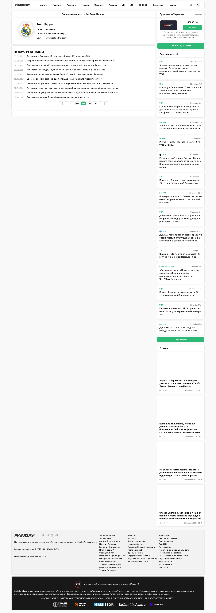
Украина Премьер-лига (110, 564)
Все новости (181, 340)
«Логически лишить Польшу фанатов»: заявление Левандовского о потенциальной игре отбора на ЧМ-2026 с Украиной (180, 274)
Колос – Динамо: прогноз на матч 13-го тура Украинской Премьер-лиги (180, 294)
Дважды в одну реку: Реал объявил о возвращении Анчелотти (58, 97)
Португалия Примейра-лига (112, 556)
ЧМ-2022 (132, 538)
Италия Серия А (106, 550)
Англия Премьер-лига (109, 541)
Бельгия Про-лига (107, 561)
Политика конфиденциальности (174, 550)
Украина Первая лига (138, 561)
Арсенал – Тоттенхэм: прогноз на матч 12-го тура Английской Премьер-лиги (180, 127)
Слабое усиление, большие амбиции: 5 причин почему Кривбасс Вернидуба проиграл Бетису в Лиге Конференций (180, 515)
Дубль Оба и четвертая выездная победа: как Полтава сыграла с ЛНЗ (178, 329)
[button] (191, 5)
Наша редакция (166, 564)
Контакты (163, 567)
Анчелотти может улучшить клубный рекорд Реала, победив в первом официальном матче (72, 88)
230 (89, 103)
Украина (113, 5)
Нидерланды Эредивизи (110, 558)
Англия (43, 5)
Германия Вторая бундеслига (141, 547)
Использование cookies (170, 553)
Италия (85, 5)
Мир (161, 84)
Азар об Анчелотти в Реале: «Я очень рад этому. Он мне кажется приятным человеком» (70, 60)
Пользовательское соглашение (173, 556)
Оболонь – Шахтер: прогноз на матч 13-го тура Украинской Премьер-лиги (180, 255)
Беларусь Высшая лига (110, 567)
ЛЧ (123, 5)
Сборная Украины (167, 267)
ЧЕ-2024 (143, 5)
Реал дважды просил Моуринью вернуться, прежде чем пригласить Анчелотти (66, 65)
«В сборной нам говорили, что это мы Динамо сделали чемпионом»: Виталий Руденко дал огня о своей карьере (180, 472)
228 (77, 103)
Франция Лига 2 (135, 553)
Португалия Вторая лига (139, 556)
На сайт (192, 28)
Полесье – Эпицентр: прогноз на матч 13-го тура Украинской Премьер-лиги (179, 182)
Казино (172, 5)
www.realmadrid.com (56, 38)
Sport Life (163, 544)
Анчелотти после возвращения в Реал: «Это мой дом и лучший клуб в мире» (65, 74)
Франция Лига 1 (106, 553)
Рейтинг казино (166, 541)
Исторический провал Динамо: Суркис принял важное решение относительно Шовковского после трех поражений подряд (180, 162)
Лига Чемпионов (107, 535)
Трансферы (164, 535)
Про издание (165, 547)
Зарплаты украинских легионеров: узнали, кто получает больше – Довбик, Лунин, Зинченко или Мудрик (180, 383)
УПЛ (161, 62)
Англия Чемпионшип (137, 541)
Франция (98, 5)
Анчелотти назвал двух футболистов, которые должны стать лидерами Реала (66, 70)
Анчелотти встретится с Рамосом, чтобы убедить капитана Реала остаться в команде (70, 83)
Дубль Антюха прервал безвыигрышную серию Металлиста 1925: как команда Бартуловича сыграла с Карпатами (180, 237)
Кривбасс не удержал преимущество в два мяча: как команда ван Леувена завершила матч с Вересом (180, 109)
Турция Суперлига (108, 570)
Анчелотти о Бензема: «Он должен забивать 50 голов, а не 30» (58, 56)
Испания (57, 5)
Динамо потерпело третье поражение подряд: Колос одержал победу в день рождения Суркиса (179, 218)
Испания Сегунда (136, 544)
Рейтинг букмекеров (181, 46)
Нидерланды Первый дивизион (142, 558)
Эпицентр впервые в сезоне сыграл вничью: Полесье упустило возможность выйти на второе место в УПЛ (180, 70)
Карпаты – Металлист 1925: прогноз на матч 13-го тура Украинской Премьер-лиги (180, 311)
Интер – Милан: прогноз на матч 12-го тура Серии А (179, 143)
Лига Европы (105, 538)
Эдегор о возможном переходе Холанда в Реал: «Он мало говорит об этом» (64, 79)
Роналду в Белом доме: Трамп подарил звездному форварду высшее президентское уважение (180, 90)
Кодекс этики (165, 561)
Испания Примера (107, 544)
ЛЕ (131, 5)
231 (95, 103)
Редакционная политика (170, 558)
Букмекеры (157, 5)
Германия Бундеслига (109, 547)
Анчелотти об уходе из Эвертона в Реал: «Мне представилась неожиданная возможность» (72, 92)
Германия (71, 5)
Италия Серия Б (135, 550)
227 (71, 103)
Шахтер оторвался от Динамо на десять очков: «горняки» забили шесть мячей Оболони (180, 199)
